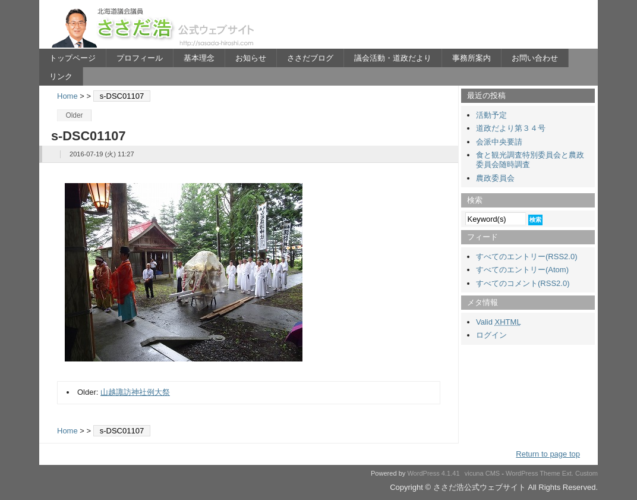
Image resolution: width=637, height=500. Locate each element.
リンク (60, 76)
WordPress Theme (533, 473)
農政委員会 (495, 178)
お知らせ (250, 58)
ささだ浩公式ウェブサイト (155, 27)
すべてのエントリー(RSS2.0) (526, 256)
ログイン (491, 335)
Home (67, 96)
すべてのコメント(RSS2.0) (522, 283)
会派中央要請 (499, 141)
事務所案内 (471, 58)
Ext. (567, 473)
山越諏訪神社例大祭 (135, 392)
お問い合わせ (535, 58)
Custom (586, 473)
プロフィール (139, 58)
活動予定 (491, 115)
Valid (498, 321)
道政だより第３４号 (510, 128)
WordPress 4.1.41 (433, 473)
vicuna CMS (482, 473)
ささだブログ (310, 58)
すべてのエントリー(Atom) (522, 269)
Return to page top (548, 453)
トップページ (72, 58)
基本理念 (199, 58)
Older (74, 115)
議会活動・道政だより (392, 58)
